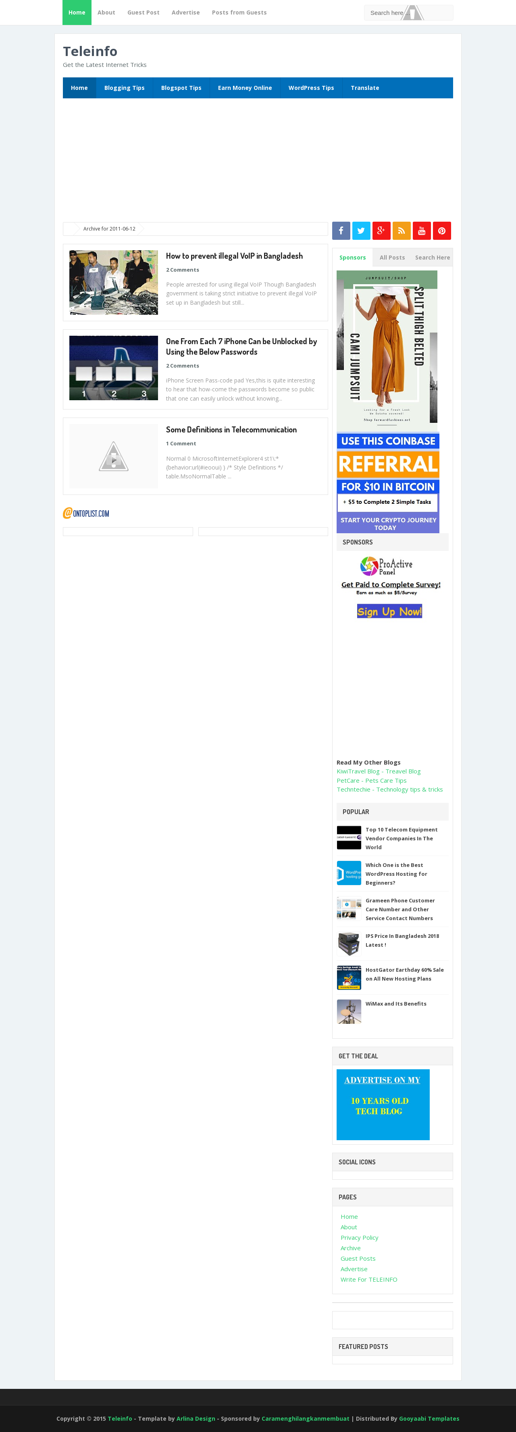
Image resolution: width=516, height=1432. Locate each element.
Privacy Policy (360, 1237)
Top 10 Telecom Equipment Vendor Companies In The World (402, 838)
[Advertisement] (258, 162)
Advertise (186, 12)
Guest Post (143, 12)
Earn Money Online (245, 87)
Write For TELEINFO (369, 1279)
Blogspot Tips (181, 87)
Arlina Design (197, 1418)
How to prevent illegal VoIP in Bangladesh (234, 255)
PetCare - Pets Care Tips (372, 780)
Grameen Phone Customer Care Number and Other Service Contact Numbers (400, 909)
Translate (365, 87)
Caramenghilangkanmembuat (306, 1418)
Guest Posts (358, 1258)
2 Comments (182, 269)
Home (77, 12)
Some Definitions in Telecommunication (231, 429)
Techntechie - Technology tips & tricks (390, 789)
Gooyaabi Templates (429, 1418)
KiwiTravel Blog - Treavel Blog (379, 771)
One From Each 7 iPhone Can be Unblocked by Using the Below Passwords (241, 346)
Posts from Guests (239, 12)
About (106, 12)
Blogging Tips (124, 87)
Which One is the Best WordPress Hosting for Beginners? (396, 873)
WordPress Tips (311, 87)
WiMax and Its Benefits (396, 1003)
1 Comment (181, 443)
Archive (351, 1248)
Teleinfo (90, 51)
